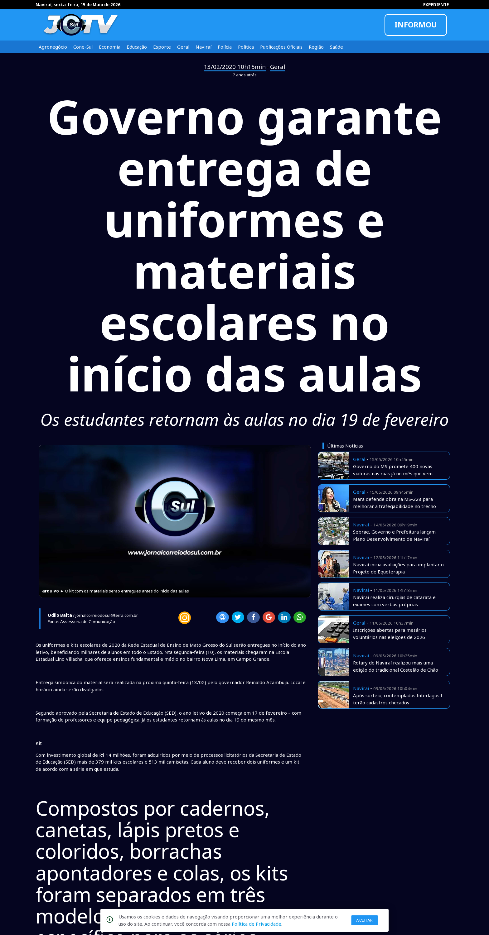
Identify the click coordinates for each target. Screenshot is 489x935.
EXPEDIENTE (436, 4)
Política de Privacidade (256, 924)
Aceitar (364, 920)
